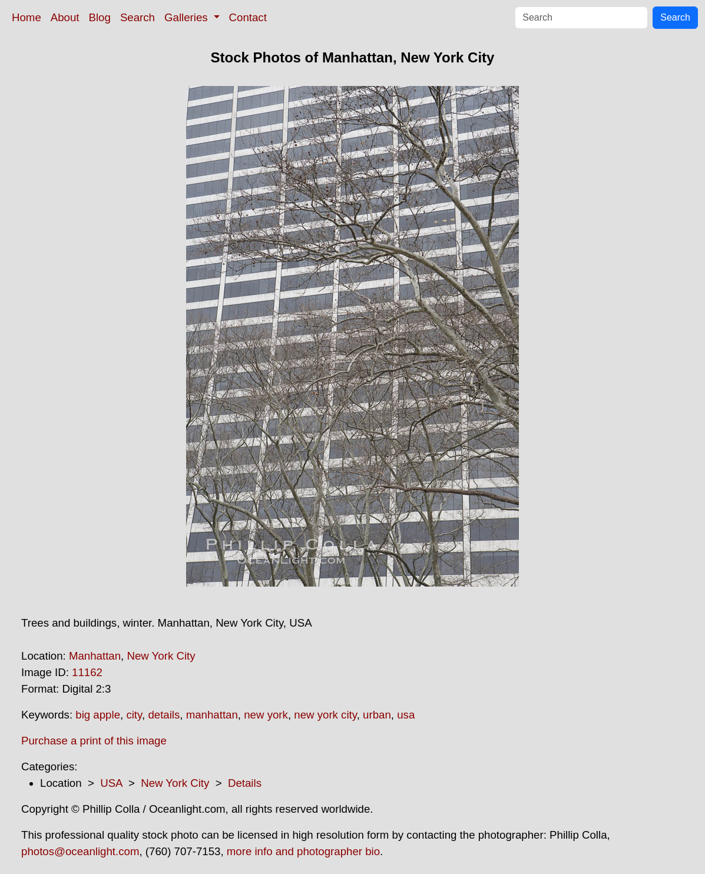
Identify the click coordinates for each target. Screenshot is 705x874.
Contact (248, 17)
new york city (325, 715)
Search (137, 17)
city (134, 715)
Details (245, 783)
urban (377, 715)
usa (406, 715)
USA (111, 783)
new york (266, 715)
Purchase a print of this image (94, 740)
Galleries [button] (187, 17)
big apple (97, 715)
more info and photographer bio (303, 851)
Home (26, 17)
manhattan (212, 715)
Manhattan (95, 656)
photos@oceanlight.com (80, 851)
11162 (87, 672)
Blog (100, 17)
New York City (161, 656)
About (65, 17)
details (164, 715)
